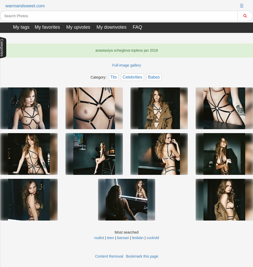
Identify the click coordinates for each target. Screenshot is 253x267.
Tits (113, 77)
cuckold (153, 238)
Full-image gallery (126, 65)
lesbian (137, 238)
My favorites (47, 27)
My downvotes (112, 27)
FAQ (137, 27)
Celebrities (132, 77)
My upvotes (78, 27)
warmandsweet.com (25, 5)
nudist (99, 238)
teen (110, 238)
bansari (123, 238)
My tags (21, 27)
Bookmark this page (142, 256)
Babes (154, 77)
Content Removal (109, 256)
